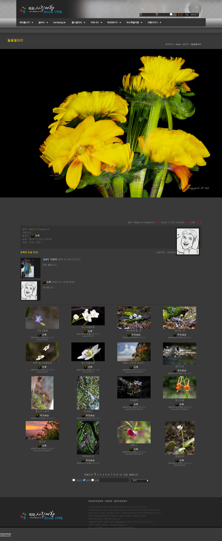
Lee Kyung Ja (59, 22)
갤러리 (41, 22)
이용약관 (108, 501)
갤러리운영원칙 (120, 501)
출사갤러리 (77, 22)
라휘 (37, 235)
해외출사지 (24, 22)
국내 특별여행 (132, 22)
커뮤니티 (94, 22)
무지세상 (136, 334)
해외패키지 (112, 22)
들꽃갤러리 (196, 44)
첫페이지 (88, 474)
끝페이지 (133, 474)
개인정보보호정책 (95, 501)
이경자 (53, 259)
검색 (135, 480)
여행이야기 (152, 22)
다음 (125, 474)
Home (178, 44)
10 (120, 474)
